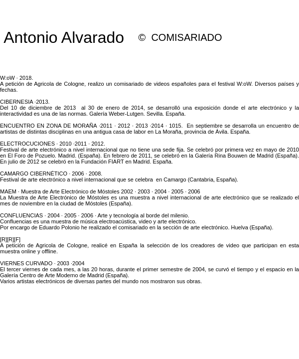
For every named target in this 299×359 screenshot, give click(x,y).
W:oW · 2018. (16, 78)
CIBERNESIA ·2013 (24, 102)
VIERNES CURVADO (26, 263)
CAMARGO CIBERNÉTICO (33, 174)
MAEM (8, 191)
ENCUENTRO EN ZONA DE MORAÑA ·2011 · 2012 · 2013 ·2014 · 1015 (90, 126)
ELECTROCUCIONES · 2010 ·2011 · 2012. (52, 144)
